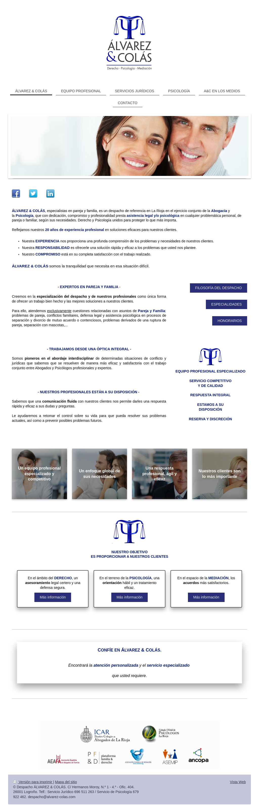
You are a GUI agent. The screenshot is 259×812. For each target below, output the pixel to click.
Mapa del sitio (66, 782)
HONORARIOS (230, 321)
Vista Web (238, 782)
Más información (53, 597)
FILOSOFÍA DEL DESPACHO (218, 288)
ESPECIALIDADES (226, 304)
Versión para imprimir (33, 782)
